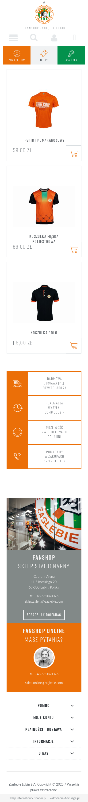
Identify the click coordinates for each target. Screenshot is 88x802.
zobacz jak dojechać (44, 614)
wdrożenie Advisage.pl (65, 798)
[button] (13, 38)
